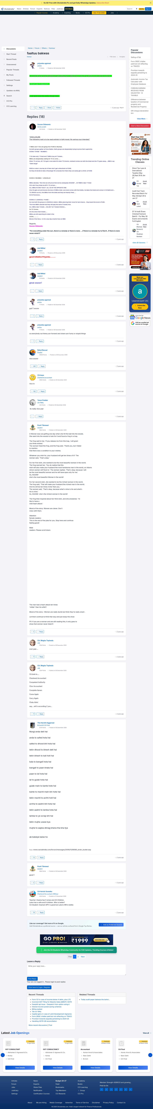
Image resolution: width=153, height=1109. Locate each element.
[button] (136, 8)
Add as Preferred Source (111, 925)
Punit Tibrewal (43, 425)
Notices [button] (47, 9)
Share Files (38, 1087)
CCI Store (69, 9)
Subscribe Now (140, 306)
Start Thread (9, 54)
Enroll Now (145, 182)
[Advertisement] (76, 30)
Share (48, 108)
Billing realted (37, 1009)
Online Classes (140, 161)
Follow (57, 108)
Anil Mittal (41, 248)
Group (81, 1090)
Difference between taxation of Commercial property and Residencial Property (139, 103)
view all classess (140, 243)
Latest (15, 1033)
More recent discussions (38, 1025)
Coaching (66, 13)
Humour (29, 56)
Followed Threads (11, 80)
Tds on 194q (36, 1012)
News (36, 1081)
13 (33, 857)
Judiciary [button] (60, 9)
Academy (54, 13)
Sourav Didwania (44, 124)
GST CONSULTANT (50, 1049)
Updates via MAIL (11, 91)
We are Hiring (41, 1103)
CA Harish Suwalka (44, 891)
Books (76, 13)
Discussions (9, 49)
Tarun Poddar (42, 400)
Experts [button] (39, 9)
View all (147, 1033)
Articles (14, 1081)
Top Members (61, 1090)
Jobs (111, 13)
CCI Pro (86, 13)
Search (7, 96)
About (30, 1103)
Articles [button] (26, 9)
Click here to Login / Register (39, 987)
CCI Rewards (60, 1094)
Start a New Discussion (140, 126)
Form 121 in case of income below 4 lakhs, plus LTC (51, 999)
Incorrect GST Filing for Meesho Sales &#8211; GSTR (52, 1002)
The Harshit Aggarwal (45, 723)
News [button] (19, 9)
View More (142, 119)
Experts (36, 1084)
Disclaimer (96, 1103)
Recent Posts (9, 59)
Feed (57, 1084)
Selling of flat (136, 57)
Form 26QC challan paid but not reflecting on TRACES (139, 63)
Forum (13, 1084)
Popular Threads (11, 70)
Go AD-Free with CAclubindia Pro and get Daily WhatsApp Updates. (75, 3)
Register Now (99, 13)
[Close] (150, 3)
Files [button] (53, 9)
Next (82, 957)
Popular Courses (41, 13)
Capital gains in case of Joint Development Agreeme (52, 1014)
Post (50, 1025)
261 (33, 366)
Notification (38, 1090)
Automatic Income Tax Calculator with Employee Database (139, 81)
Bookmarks (60, 1087)
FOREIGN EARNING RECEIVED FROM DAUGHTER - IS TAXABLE (138, 91)
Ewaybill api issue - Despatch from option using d (50, 1004)
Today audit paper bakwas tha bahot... (95, 999)
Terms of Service (82, 1103)
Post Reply (32, 979)
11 (32, 657)
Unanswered (9, 64)
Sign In (148, 9)
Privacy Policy (108, 1103)
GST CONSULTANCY (89, 1049)
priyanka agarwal (44, 63)
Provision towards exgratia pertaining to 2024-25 (50, 1019)
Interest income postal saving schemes (46, 1007)
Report (122, 107)
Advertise (69, 1103)
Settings (8, 85)
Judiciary (14, 1090)
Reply (40, 108)
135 (33, 391)
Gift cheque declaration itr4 (140, 112)
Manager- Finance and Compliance (19, 1049)
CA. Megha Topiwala (45, 640)
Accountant (122, 1049)
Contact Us (121, 1103)
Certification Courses (42, 1094)
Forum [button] (32, 9)
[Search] (131, 9)
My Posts (8, 75)
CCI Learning (9, 106)
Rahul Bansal (42, 350)
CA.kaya (40, 375)
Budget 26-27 (61, 1081)
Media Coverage (56, 1103)
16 (33, 912)
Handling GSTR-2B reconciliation (44, 1021)
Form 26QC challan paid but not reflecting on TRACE (52, 1016)
